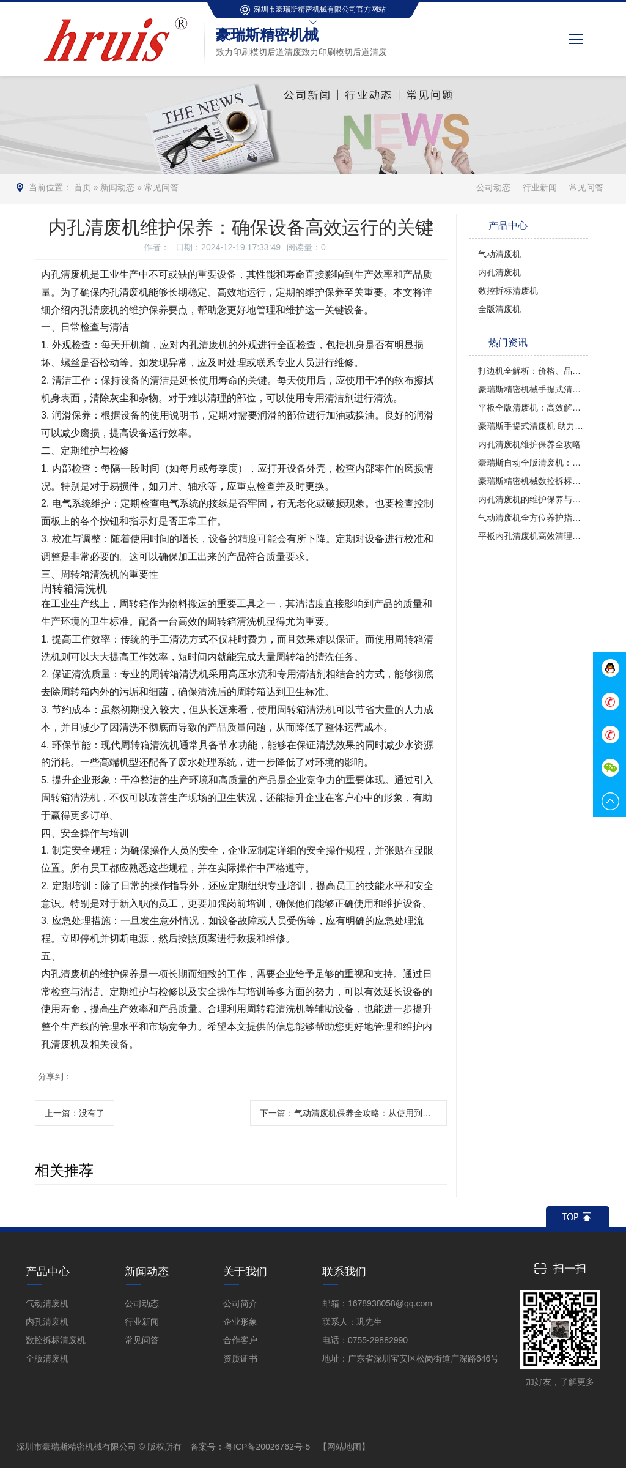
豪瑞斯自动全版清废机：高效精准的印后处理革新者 (533, 463)
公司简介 (240, 1303)
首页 (82, 187)
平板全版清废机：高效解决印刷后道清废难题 (533, 407)
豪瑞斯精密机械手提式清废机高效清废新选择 (533, 389)
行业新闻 (540, 187)
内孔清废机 (499, 272)
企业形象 (240, 1322)
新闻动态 (117, 187)
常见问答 (161, 187)
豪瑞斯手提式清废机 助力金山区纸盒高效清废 (533, 426)
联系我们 (344, 1271)
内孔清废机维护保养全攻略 (529, 444)
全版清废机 (499, 309)
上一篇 (75, 1113)
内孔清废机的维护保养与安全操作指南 (533, 499)
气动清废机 (499, 254)
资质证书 (240, 1358)
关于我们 (245, 1271)
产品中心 (48, 1271)
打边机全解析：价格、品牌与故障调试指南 (533, 371)
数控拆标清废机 (508, 291)
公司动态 (493, 187)
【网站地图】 (344, 1446)
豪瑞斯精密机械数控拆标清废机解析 (533, 481)
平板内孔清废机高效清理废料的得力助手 (533, 536)
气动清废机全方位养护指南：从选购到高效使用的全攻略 (533, 518)
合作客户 (240, 1340)
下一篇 (353, 1113)
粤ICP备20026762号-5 (267, 1446)
